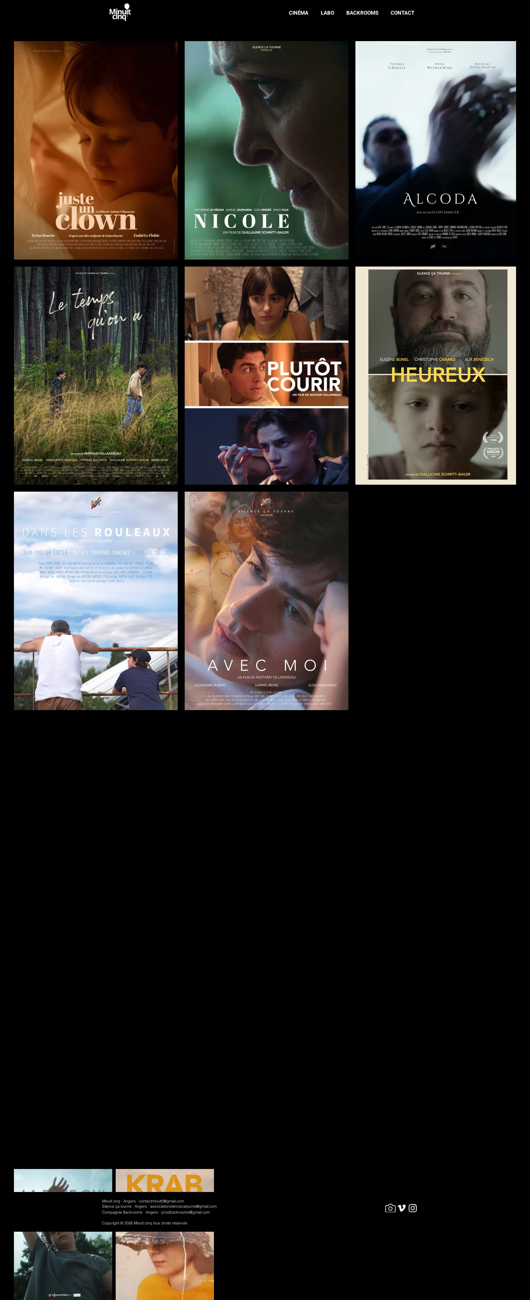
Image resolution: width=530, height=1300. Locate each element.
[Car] (401, 1208)
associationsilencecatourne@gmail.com (183, 1206)
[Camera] (390, 1208)
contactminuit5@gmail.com (161, 1201)
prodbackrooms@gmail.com (185, 1212)
